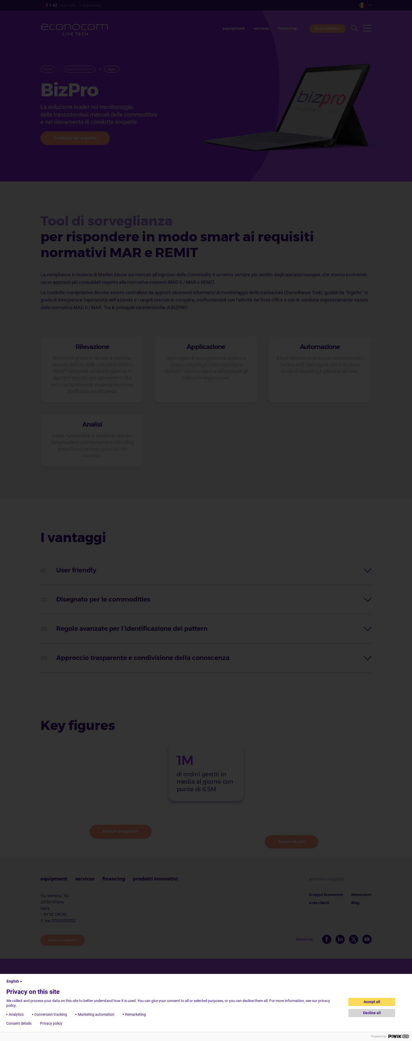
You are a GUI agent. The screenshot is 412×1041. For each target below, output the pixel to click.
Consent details (19, 1023)
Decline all (372, 1013)
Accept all (372, 1002)
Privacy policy (51, 1023)
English (15, 981)
